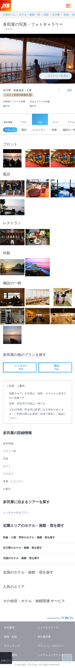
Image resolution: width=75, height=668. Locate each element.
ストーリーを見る (55, 76)
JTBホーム (9, 14)
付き (20, 367)
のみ (55, 367)
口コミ (56, 120)
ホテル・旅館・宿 (29, 14)
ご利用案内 (10, 654)
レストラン (39, 129)
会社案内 (9, 627)
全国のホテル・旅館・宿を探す (38, 572)
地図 (67, 90)
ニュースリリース (48, 627)
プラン (24, 119)
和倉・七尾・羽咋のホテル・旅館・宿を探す (38, 537)
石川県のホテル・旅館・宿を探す (38, 548)
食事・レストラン (13, 481)
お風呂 (7, 488)
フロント (10, 129)
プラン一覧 (9, 451)
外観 (54, 129)
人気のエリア (38, 586)
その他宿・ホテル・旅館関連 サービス (38, 601)
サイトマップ (12, 645)
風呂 (24, 129)
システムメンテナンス (51, 654)
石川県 (56, 14)
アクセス (8, 473)
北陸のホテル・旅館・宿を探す (38, 558)
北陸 (46, 14)
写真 (40, 120)
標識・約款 (10, 636)
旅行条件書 (44, 636)
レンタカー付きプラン (16, 512)
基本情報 (8, 120)
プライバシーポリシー (51, 645)
